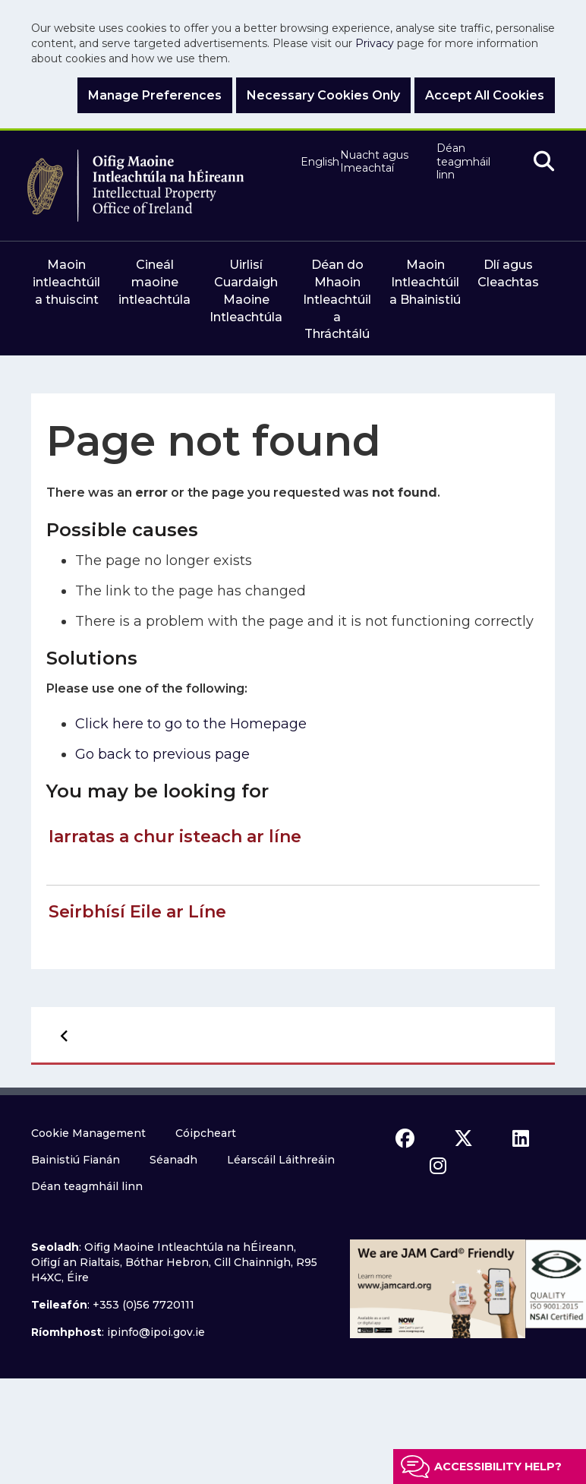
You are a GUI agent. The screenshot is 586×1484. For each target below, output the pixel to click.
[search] (544, 162)
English (313, 162)
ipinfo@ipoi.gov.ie (156, 1332)
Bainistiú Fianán (75, 1160)
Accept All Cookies (484, 95)
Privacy (374, 43)
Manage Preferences (155, 95)
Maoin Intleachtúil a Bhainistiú (425, 282)
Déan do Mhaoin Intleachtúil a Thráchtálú (337, 299)
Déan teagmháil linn (463, 162)
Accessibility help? (498, 1466)
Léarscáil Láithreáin (281, 1160)
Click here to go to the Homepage (191, 723)
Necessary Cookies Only (323, 95)
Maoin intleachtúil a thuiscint (66, 282)
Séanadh (173, 1160)
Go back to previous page (162, 754)
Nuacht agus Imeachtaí (374, 162)
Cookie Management (88, 1133)
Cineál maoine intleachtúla (154, 282)
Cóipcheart (205, 1133)
